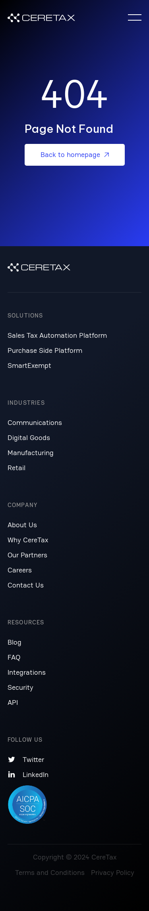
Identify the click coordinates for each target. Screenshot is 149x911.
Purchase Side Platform (45, 350)
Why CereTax (28, 539)
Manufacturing (31, 452)
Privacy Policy (112, 872)
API (13, 702)
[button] (134, 17)
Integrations (27, 672)
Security (20, 687)
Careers (20, 569)
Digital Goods (29, 437)
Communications (35, 422)
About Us (22, 524)
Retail (16, 467)
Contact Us (26, 584)
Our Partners (27, 554)
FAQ (14, 657)
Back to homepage (75, 154)
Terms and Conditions (50, 872)
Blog (14, 642)
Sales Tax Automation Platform (57, 335)
